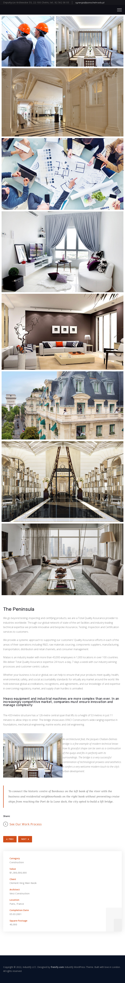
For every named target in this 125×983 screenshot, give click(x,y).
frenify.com (57, 967)
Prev (11, 839)
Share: (6, 816)
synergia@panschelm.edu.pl (89, 2)
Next (23, 839)
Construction (17, 862)
